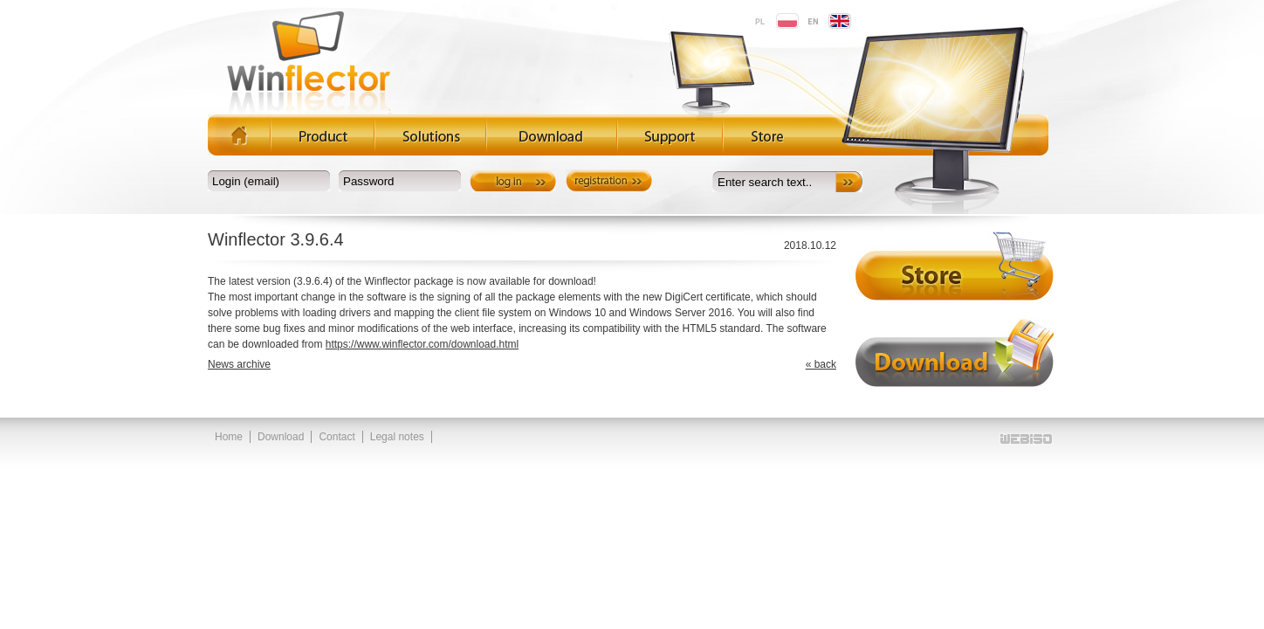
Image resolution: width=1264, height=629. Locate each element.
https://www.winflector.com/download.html (422, 344)
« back (821, 364)
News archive (239, 364)
